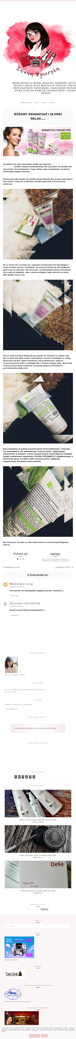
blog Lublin (46, 559)
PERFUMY (54, 103)
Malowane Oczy (21, 584)
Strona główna (25, 103)
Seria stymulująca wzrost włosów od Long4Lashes (38, 821)
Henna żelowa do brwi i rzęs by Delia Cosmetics (38, 892)
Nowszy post (12, 568)
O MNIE (36, 103)
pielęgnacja (64, 561)
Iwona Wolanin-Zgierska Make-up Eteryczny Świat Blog (35, 729)
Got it (44, 1035)
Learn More (34, 1035)
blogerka (56, 559)
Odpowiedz (15, 596)
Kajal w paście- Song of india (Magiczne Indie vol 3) (38, 857)
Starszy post (64, 568)
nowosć (55, 561)
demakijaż (65, 559)
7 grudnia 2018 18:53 (16, 607)
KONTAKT (44, 103)
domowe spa (47, 561)
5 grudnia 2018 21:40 (16, 587)
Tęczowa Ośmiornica (25, 603)
